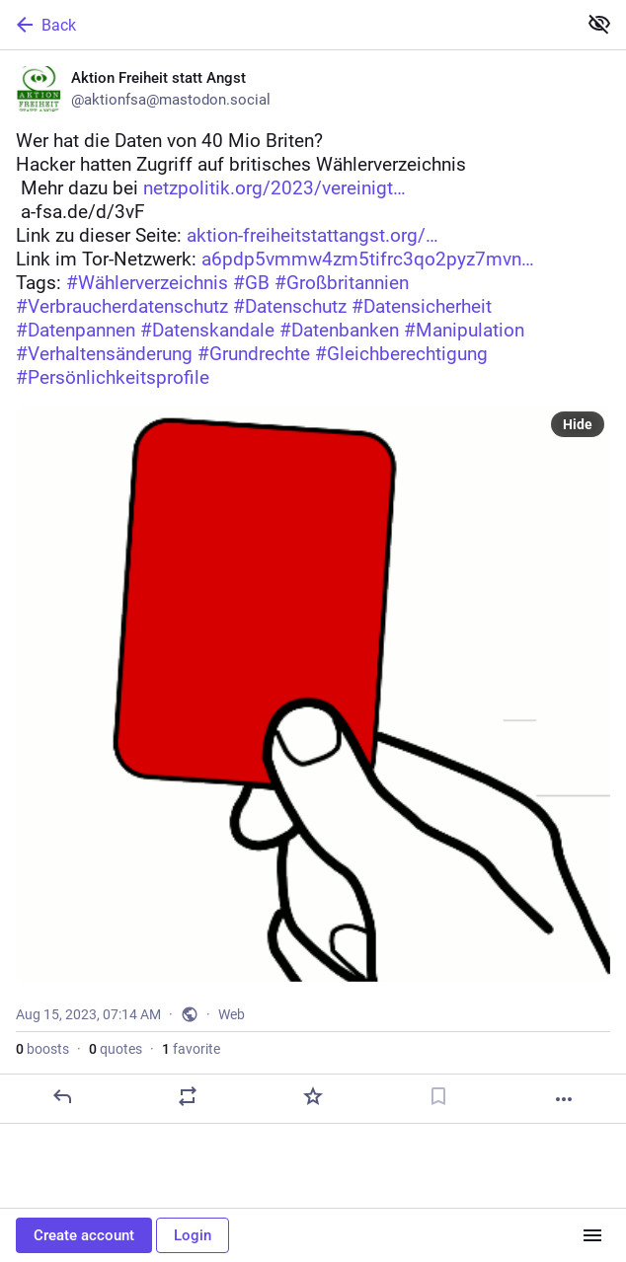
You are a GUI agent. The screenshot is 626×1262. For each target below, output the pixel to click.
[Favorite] (313, 1096)
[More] (564, 1099)
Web (231, 1014)
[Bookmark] (438, 1096)
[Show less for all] (599, 23)
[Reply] (62, 1096)
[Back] (286, 24)
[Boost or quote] (187, 1096)
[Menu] (592, 1235)
